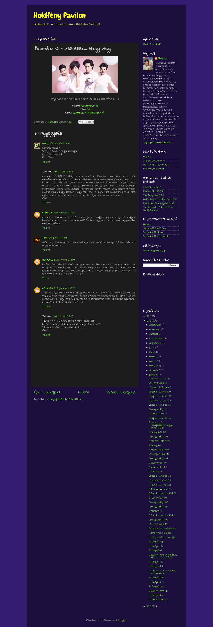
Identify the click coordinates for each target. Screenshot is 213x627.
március (154, 365)
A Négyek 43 (156, 541)
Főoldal (83, 392)
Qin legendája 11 (158, 383)
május (153, 356)
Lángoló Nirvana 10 (159, 378)
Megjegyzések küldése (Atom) (65, 399)
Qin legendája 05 (158, 506)
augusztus (155, 343)
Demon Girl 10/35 (153, 191)
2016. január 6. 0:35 (63, 212)
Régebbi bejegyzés (121, 392)
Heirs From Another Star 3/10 (160, 199)
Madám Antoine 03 (160, 387)
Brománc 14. (156, 471)
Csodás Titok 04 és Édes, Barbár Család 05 (163, 556)
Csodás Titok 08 (158, 413)
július (152, 347)
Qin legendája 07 (158, 458)
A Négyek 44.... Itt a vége (162, 537)
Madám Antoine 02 (160, 441)
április (153, 361)
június (152, 352)
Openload (93, 113)
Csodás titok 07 (158, 462)
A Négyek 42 (156, 546)
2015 (149, 606)
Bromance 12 (89, 106)
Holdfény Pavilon (59, 15)
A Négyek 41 (155, 550)
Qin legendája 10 (158, 409)
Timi (44, 237)
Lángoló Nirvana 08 (160, 396)
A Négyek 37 (156, 582)
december (155, 325)
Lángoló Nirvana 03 (160, 480)
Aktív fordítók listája (154, 250)
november (155, 329)
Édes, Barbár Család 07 (162, 493)
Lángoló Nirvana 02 (160, 484)
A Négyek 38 (156, 577)
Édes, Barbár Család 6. (162, 515)
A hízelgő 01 (155, 445)
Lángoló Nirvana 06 (160, 405)
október (154, 334)
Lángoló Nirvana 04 (160, 476)
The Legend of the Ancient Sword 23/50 (158, 208)
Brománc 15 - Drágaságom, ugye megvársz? (161, 425)
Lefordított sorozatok (155, 236)
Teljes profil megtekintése (157, 142)
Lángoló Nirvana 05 (160, 418)
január (153, 374)
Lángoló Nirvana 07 (160, 400)
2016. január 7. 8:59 (64, 260)
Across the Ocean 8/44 (157, 164)
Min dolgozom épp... (154, 160)
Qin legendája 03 (158, 524)
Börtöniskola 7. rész (160, 533)
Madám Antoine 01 (159, 449)
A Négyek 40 (156, 561)
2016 (149, 321)
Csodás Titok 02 (158, 599)
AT (104, 113)
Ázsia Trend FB (152, 44)
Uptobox (78, 113)
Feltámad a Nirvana (160, 489)
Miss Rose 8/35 (152, 187)
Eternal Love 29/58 (153, 168)
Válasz (46, 162)
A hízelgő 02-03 (157, 432)
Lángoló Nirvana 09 (160, 391)
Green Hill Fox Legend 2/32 (158, 203)
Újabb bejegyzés (47, 392)
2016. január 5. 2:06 (59, 143)
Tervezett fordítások (155, 228)
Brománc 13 (155, 511)
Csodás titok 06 (158, 467)
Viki (89, 109)
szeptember (156, 338)
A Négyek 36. (156, 586)
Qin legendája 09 (158, 436)
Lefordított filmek (153, 232)
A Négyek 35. (156, 595)
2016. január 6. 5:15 (57, 237)
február (154, 370)
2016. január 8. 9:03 (63, 316)
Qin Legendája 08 (159, 454)
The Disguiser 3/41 (153, 195)
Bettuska (163, 58)
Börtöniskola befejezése (162, 528)
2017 (149, 316)
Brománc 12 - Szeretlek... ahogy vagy (162, 572)
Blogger (122, 620)
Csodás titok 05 (158, 497)
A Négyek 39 (156, 566)
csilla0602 (47, 260)
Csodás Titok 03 (158, 590)
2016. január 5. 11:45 (63, 171)
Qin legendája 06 (158, 502)
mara (45, 143)
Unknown (47, 212)
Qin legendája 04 (158, 519)
